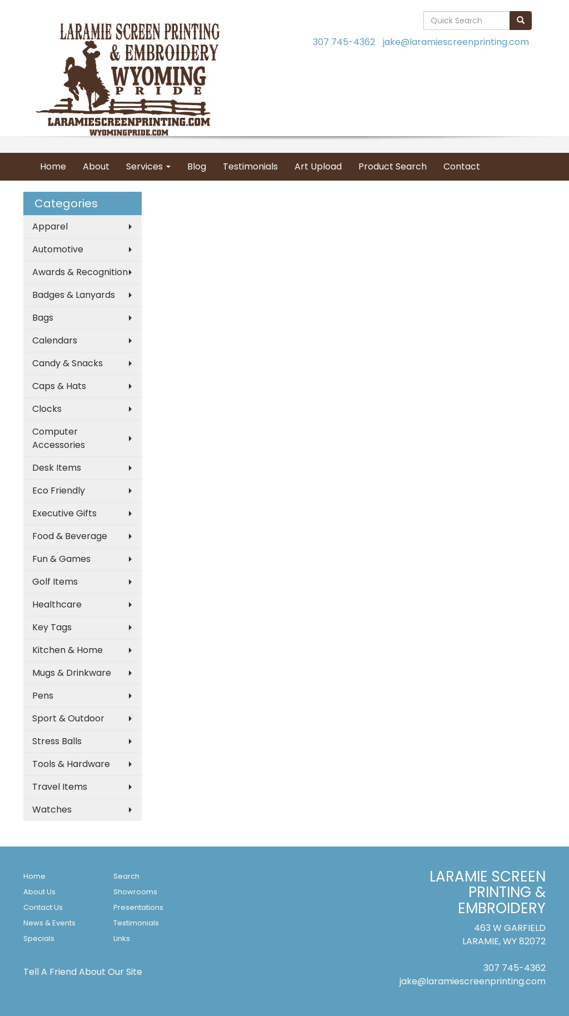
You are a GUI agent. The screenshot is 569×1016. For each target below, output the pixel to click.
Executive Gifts (64, 513)
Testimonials (250, 166)
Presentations (138, 907)
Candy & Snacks (67, 363)
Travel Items (59, 786)
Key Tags (52, 627)
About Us (39, 891)
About (96, 166)
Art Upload (318, 166)
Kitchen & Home (67, 650)
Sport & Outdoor (68, 718)
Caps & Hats (59, 386)
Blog (196, 166)
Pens (42, 695)
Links (121, 938)
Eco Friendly (58, 490)
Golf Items (55, 581)
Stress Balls (57, 741)
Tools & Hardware (71, 764)
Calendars (54, 340)
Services (148, 166)
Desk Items (56, 467)
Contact (461, 166)
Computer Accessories (58, 438)
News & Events (49, 923)
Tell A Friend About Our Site (82, 971)
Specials (38, 938)
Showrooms (135, 891)
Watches (52, 809)
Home (53, 166)
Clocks (47, 408)
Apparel (50, 226)
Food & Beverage (69, 536)
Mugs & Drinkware (71, 672)
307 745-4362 (344, 42)
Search (126, 876)
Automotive (57, 249)
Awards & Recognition (80, 272)
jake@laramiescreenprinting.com (456, 42)
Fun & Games (61, 558)
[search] (521, 20)
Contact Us (43, 907)
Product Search (392, 166)
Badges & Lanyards (73, 294)
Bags (42, 317)
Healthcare (57, 604)
